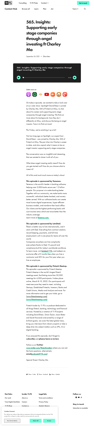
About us (25, 398)
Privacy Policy (43, 402)
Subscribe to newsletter (80, 408)
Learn (36, 9)
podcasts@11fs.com (39, 354)
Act (52, 9)
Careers (24, 402)
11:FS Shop (8, 406)
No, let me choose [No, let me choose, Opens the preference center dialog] (12, 420)
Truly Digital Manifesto (12, 402)
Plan (44, 9)
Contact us (25, 406)
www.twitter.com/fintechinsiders (39, 348)
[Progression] (44, 77)
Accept (49, 420)
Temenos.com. (43, 217)
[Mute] (74, 77)
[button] (44, 3)
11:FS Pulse (34, 3)
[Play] (18, 77)
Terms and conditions (46, 398)
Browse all (26, 9)
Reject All (35, 420)
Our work (8, 398)
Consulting (23, 3)
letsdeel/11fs (46, 251)
